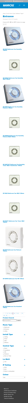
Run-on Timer (7, 356)
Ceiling (6, 337)
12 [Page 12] (4, 315)
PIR (5, 352)
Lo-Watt (14, 359)
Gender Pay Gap (8, 396)
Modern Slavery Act (9, 394)
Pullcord (6, 354)
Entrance (18, 13)
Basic (5, 348)
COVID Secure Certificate (10, 390)
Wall (5, 340)
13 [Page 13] (6, 315)
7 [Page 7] (16, 313)
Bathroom (6, 327)
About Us (6, 388)
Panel (5, 338)
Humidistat (7, 350)
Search (18, 320)
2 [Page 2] (7, 313)
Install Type (14, 334)
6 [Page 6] (14, 313)
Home (4, 13)
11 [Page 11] (22, 313)
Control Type (14, 346)
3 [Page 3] (9, 313)
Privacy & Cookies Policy (10, 392)
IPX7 (5, 369)
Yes (5, 361)
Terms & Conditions (9, 398)
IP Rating (14, 365)
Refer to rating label (9, 371)
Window (6, 342)
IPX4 (5, 367)
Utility (5, 331)
